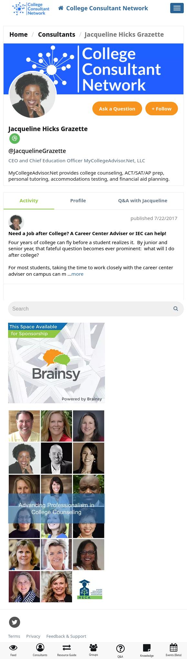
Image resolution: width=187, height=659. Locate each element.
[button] (40, 650)
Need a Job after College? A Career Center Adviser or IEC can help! (87, 233)
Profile (78, 200)
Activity (29, 200)
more (77, 274)
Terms (14, 636)
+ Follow (161, 108)
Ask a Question (117, 108)
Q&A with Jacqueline (142, 200)
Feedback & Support (66, 636)
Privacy (33, 636)
